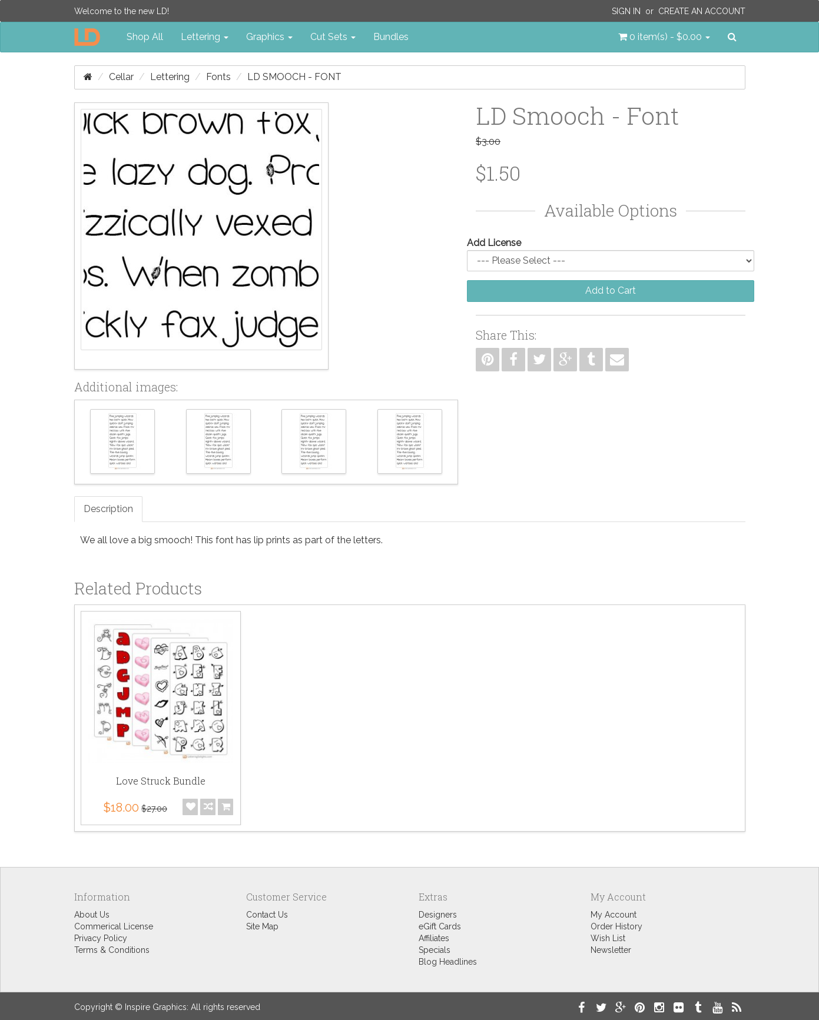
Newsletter (611, 950)
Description (108, 508)
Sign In (626, 11)
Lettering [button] (204, 36)
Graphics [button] (269, 36)
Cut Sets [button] (333, 36)
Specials (434, 950)
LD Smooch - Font (294, 76)
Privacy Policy (100, 938)
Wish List (608, 938)
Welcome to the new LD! (121, 11)
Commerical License (113, 926)
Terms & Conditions (112, 950)
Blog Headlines (448, 961)
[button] (664, 37)
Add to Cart (610, 290)
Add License (494, 242)
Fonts (218, 76)
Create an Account (701, 11)
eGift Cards (440, 926)
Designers (438, 914)
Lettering (170, 76)
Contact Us (267, 914)
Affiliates (434, 938)
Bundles (391, 36)
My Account (613, 914)
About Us (92, 914)
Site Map (262, 926)
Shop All (145, 36)
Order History (616, 926)
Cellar (121, 76)
